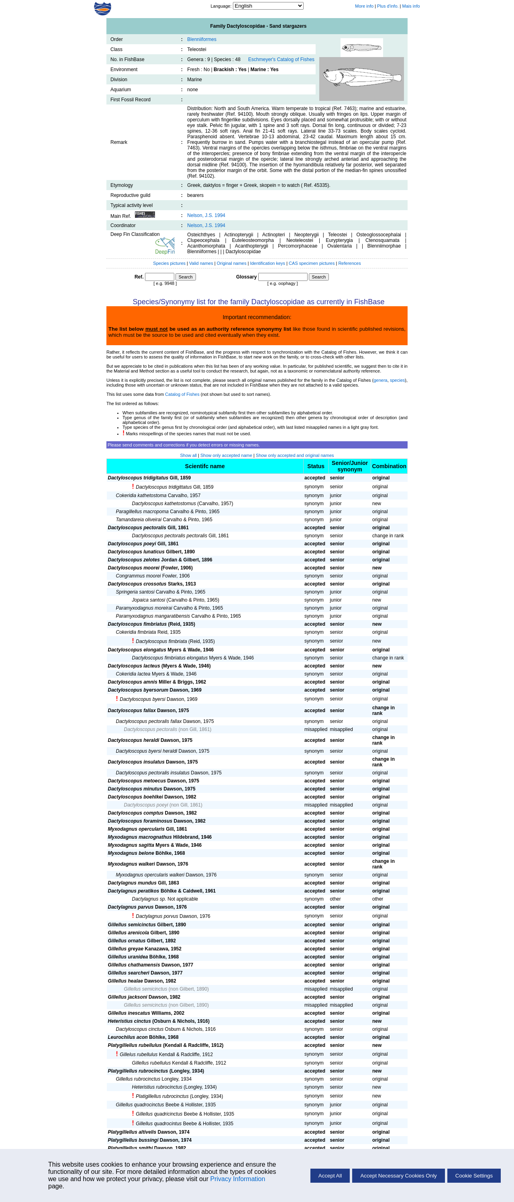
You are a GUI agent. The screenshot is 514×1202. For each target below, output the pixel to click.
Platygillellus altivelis (132, 1132)
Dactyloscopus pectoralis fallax (149, 721)
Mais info (411, 6)
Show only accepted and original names (295, 455)
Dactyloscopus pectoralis (137, 527)
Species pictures (169, 263)
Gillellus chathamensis (134, 965)
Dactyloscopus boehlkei (135, 797)
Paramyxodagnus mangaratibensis (153, 616)
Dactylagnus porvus (157, 916)
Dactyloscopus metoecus (137, 781)
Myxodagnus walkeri (131, 864)
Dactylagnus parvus (131, 907)
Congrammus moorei (138, 576)
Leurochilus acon (128, 1037)
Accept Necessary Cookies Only (398, 1176)
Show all (188, 455)
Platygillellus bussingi (133, 1140)
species (397, 380)
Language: (221, 6)
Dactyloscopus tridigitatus (138, 478)
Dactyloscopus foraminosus (140, 821)
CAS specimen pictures (312, 263)
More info (364, 6)
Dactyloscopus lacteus (134, 666)
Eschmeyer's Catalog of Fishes (281, 59)
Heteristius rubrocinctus (157, 1087)
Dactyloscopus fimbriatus (137, 624)
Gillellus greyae (126, 949)
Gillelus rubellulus (138, 1054)
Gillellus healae (125, 981)
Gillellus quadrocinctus (140, 1105)
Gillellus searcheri (128, 973)
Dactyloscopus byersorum (138, 690)
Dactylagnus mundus (132, 883)
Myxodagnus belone (131, 853)
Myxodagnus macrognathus (140, 837)
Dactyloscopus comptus (136, 813)
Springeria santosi (135, 592)
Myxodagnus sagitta (131, 845)
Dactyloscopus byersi (142, 699)
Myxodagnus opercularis (136, 829)
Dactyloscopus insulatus (136, 762)
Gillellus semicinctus (132, 925)
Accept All (330, 1176)
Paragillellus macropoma (142, 511)
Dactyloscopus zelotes (134, 560)
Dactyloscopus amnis (132, 682)
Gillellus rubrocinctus (138, 1079)
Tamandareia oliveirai (139, 519)
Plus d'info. (387, 6)
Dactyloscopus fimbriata (161, 641)
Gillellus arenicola (128, 933)
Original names (232, 263)
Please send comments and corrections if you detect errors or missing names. (184, 444)
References (349, 263)
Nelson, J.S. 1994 (206, 215)
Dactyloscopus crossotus (137, 584)
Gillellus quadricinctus (159, 1114)
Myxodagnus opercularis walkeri (150, 875)
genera (380, 380)
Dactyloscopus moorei (134, 568)
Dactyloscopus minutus (135, 789)
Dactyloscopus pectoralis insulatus (153, 773)
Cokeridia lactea (133, 674)
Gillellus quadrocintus (159, 1123)
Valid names (201, 263)
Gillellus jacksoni (127, 997)
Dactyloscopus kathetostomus (164, 503)
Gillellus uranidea (128, 957)
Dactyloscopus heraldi (133, 740)
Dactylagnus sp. (149, 899)
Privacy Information (237, 1178)
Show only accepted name (226, 455)
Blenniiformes (201, 39)
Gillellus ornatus (127, 941)
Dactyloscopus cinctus (140, 1029)
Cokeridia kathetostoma (141, 495)
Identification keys (267, 263)
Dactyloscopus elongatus (137, 650)
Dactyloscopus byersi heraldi (146, 751)
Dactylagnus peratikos (133, 891)
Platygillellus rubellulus (135, 1045)
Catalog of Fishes (182, 394)
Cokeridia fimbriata (136, 632)
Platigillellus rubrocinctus (162, 1096)
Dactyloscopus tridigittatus (164, 487)
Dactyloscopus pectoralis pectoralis (169, 536)
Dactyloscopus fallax (132, 710)
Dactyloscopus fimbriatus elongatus (170, 658)
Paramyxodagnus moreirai (144, 608)
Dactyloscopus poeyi (132, 544)
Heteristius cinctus (129, 1021)
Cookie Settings (474, 1176)
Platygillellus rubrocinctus (138, 1071)
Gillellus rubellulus (151, 1063)
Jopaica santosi (148, 600)
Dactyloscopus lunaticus (136, 552)
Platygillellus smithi (130, 1148)
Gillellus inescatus (129, 1013)
